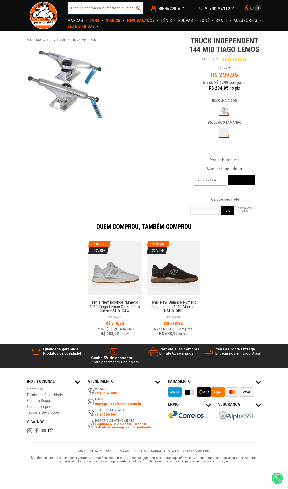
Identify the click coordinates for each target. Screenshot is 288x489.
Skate (222, 20)
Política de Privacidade (45, 395)
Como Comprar (39, 407)
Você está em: (37, 40)
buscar (139, 8)
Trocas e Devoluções (43, 412)
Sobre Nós (35, 389)
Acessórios (246, 20)
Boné (205, 20)
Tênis (167, 20)
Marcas (76, 20)
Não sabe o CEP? (245, 209)
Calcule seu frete (225, 199)
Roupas (186, 20)
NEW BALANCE (141, 20)
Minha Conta (169, 8)
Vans (95, 20)
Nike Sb (114, 20)
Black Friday (81, 26)
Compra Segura (39, 401)
